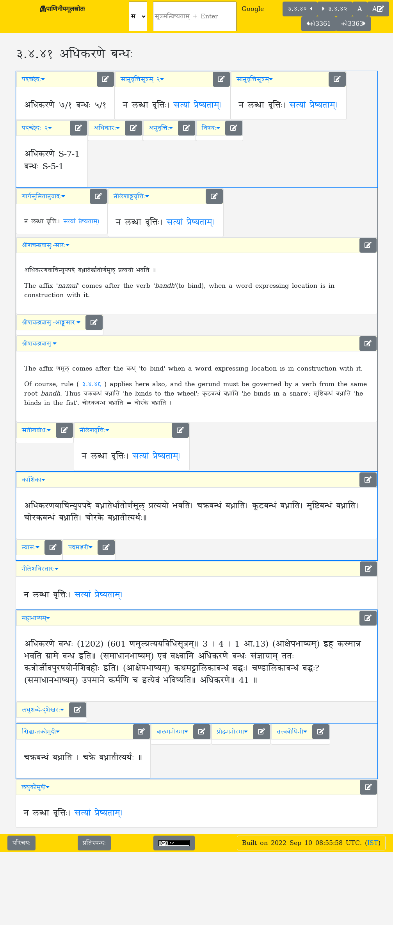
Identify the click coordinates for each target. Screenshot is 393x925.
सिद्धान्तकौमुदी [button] (41, 732)
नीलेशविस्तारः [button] (40, 569)
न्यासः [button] (30, 547)
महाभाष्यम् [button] (36, 618)
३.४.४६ (93, 384)
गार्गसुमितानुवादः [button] (43, 196)
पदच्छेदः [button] (33, 79)
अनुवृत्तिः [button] (161, 128)
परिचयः (21, 843)
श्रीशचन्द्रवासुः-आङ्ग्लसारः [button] (51, 322)
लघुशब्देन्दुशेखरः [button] (43, 710)
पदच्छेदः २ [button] (37, 128)
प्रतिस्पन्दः (94, 843)
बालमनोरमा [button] (172, 732)
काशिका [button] (33, 480)
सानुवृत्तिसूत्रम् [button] (255, 79)
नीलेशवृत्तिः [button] (94, 430)
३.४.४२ (334, 9)
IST (372, 843)
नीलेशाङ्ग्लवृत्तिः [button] (131, 196)
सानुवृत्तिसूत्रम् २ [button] (142, 79)
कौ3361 (318, 24)
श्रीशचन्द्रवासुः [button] (39, 343)
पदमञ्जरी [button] (80, 547)
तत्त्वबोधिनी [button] (292, 732)
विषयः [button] (211, 128)
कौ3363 (353, 24)
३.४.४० (300, 9)
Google (253, 9)
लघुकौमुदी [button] (35, 787)
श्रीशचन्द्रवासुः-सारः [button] (45, 245)
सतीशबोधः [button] (36, 430)
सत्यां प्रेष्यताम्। (198, 105)
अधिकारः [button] (107, 128)
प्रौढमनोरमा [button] (232, 732)
